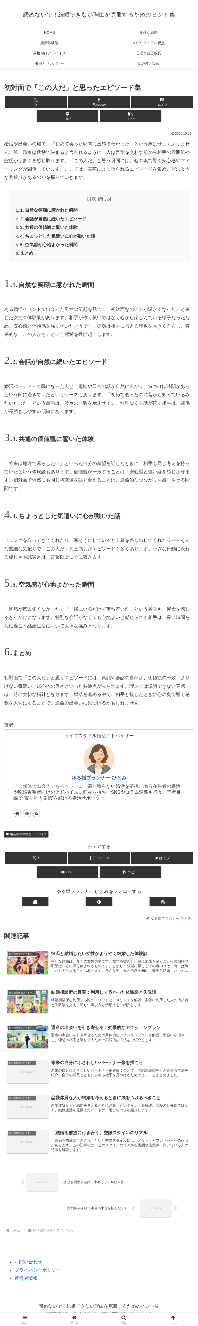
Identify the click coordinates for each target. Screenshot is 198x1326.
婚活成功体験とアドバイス (26, 837)
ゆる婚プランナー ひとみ (99, 781)
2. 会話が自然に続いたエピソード (55, 219)
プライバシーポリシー (37, 1275)
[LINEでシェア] (67, 116)
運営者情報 (26, 1283)
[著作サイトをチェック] (17, 816)
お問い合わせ (28, 1266)
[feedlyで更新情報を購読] (27, 816)
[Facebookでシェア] (99, 102)
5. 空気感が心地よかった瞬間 (50, 247)
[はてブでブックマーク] (162, 102)
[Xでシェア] (36, 102)
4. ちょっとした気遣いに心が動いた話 (60, 238)
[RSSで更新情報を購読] (36, 816)
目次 (91, 198)
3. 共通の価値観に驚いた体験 (50, 229)
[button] (130, 116)
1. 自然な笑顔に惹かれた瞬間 (50, 210)
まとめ (27, 256)
